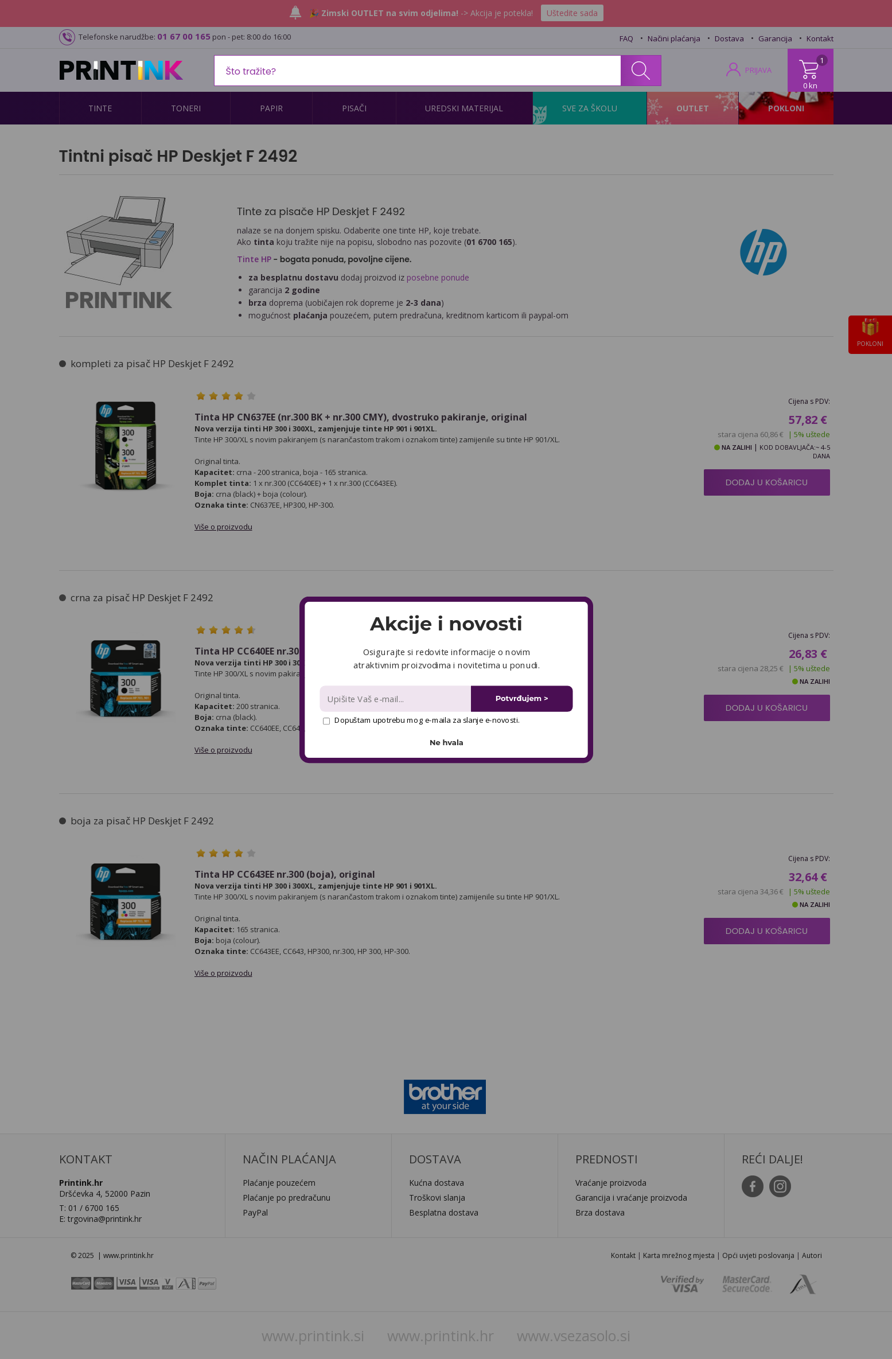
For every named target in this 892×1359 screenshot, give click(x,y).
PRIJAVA (758, 70)
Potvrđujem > (521, 698)
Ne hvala (446, 742)
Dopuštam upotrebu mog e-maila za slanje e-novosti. (420, 720)
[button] (446, 623)
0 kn (810, 85)
